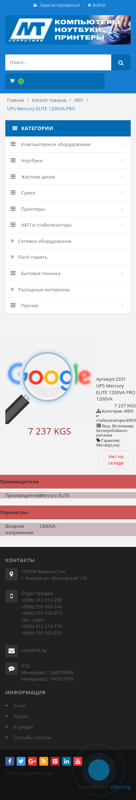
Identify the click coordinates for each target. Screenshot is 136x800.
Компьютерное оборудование (51, 144)
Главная (15, 100)
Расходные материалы (40, 289)
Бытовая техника (36, 273)
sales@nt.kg (34, 650)
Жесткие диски (33, 177)
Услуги (20, 716)
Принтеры (28, 209)
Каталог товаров (49, 100)
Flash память (29, 257)
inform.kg (120, 787)
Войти (99, 5)
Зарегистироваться (60, 5)
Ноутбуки (27, 160)
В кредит (23, 727)
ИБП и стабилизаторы (41, 225)
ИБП (78, 100)
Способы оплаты (32, 737)
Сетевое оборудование (41, 241)
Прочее (25, 305)
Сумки (23, 192)
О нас (19, 705)
